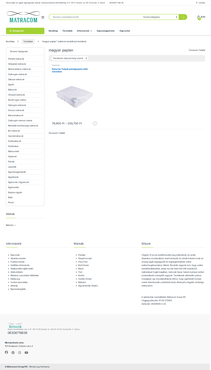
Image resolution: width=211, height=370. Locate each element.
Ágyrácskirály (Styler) (88, 285)
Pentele (81, 255)
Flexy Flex (83, 262)
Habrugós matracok (17, 105)
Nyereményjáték (18, 289)
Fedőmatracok (14, 141)
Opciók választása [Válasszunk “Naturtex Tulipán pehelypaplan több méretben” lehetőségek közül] (94, 123)
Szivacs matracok (16, 110)
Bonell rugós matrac (17, 100)
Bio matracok (14, 130)
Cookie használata (19, 282)
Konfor (81, 275)
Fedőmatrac (13, 146)
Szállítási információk (20, 265)
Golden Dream (84, 279)
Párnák (11, 161)
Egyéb (11, 84)
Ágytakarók (13, 177)
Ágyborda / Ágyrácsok (18, 182)
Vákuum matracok (16, 79)
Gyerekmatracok (15, 136)
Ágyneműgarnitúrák (17, 172)
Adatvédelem (17, 272)
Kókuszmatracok (15, 115)
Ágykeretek (13, 187)
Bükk (10, 197)
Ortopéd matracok (16, 95)
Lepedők (12, 167)
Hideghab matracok (17, 64)
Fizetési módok (18, 262)
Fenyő (11, 202)
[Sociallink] (6, 352)
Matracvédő (13, 151)
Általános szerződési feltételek (25, 275)
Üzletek (200, 3)
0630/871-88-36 (116, 3)
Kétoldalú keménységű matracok (23, 125)
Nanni (80, 268)
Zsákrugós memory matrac (20, 120)
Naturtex (10, 225)
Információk (83, 31)
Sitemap (14, 285)
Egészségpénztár (105, 31)
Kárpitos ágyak (15, 192)
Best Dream (83, 265)
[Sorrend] (70, 58)
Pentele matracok (16, 59)
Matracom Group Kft (17, 366)
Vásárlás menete (18, 258)
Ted (80, 272)
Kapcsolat (124, 31)
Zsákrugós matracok (17, 74)
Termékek (67, 31)
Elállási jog (15, 279)
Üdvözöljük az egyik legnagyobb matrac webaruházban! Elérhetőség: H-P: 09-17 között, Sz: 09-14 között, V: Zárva (55, 3)
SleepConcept (85, 258)
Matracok (12, 89)
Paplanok (56, 65)
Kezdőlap (53, 31)
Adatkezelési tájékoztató (22, 268)
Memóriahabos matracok (19, 69)
